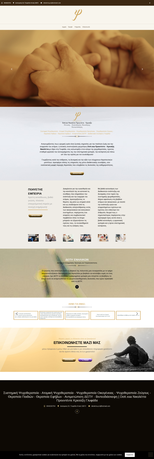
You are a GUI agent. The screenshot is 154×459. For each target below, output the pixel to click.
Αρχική (64, 27)
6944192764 (7, 3)
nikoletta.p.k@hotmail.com (52, 3)
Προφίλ (70, 27)
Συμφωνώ (129, 455)
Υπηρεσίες (77, 27)
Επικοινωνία (86, 27)
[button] (11, 69)
